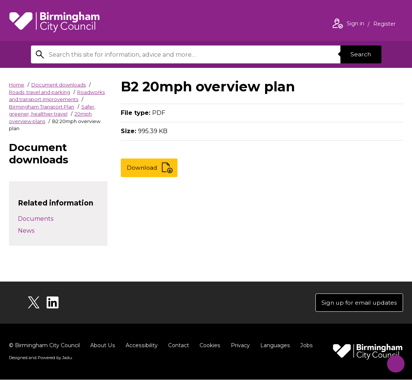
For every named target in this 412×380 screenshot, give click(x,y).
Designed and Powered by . (40, 358)
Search (360, 54)
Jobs (304, 345)
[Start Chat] (394, 362)
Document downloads (58, 85)
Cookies (208, 345)
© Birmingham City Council (44, 345)
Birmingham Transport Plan (41, 107)
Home (16, 85)
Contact (177, 345)
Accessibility (140, 345)
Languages (273, 345)
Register (384, 24)
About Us (102, 345)
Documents (35, 218)
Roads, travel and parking (39, 92)
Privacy (238, 345)
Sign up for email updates (358, 302)
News (26, 230)
